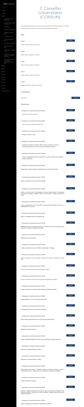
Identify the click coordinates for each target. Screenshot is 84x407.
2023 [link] (4, 66)
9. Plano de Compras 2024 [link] (8, 46)
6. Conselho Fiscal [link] (8, 36)
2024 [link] (4, 16)
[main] (50, 12)
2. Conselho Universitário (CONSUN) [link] (9, 23)
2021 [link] (4, 71)
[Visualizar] (70, 40)
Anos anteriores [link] (6, 91)
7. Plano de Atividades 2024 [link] (9, 40)
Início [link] (4, 7)
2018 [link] (4, 79)
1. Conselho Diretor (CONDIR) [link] (8, 19)
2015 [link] (4, 88)
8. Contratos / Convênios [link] (9, 43)
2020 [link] (4, 74)
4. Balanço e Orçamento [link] (9, 29)
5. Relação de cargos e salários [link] (9, 33)
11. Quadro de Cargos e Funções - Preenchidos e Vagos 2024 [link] (9, 55)
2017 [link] (4, 82)
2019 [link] (4, 77)
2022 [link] (4, 68)
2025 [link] (4, 13)
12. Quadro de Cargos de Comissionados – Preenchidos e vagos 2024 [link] (9, 61)
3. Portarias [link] (6, 26)
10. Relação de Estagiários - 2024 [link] (10, 50)
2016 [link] (4, 85)
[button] (82, 1)
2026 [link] (4, 10)
